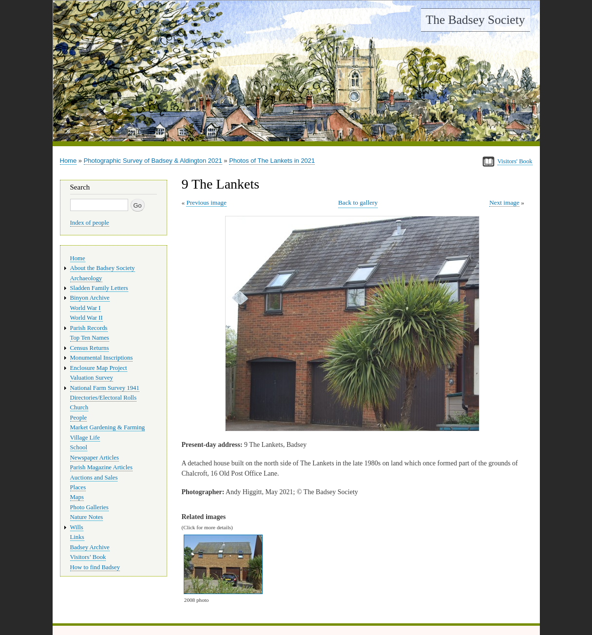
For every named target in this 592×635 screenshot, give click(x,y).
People (78, 417)
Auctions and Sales (94, 477)
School (79, 447)
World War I (85, 308)
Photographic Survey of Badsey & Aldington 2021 (153, 160)
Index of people (89, 222)
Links (77, 537)
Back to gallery (358, 202)
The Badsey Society (475, 20)
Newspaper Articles (94, 457)
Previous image (206, 202)
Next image (504, 202)
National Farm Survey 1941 (104, 388)
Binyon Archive (90, 297)
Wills (76, 527)
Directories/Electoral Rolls (103, 397)
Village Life (85, 437)
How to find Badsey (95, 567)
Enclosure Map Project (98, 368)
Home (68, 160)
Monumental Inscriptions (101, 357)
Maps (77, 497)
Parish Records (89, 328)
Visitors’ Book (88, 557)
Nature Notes (86, 517)
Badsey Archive (90, 547)
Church (79, 407)
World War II (86, 317)
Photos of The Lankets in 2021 (272, 160)
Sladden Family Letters (99, 288)
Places (78, 487)
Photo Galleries (89, 507)
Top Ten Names (89, 337)
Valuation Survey (91, 377)
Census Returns (89, 348)
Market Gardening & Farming (107, 427)
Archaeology (86, 278)
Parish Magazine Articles (101, 467)
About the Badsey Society (102, 268)
